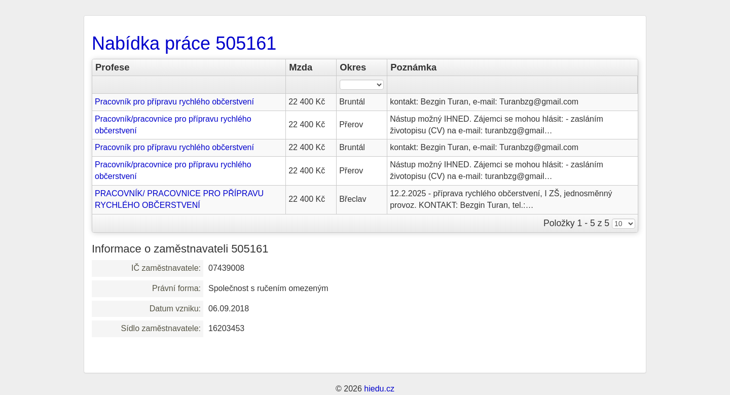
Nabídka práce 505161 (184, 43)
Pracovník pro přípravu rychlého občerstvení (174, 101)
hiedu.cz (379, 388)
